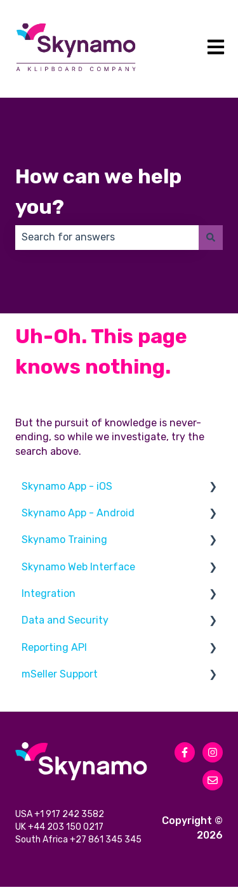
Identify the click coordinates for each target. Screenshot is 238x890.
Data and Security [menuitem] (65, 620)
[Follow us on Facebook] (185, 752)
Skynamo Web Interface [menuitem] (78, 567)
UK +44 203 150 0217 (60, 829)
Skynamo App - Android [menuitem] (78, 513)
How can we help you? (98, 191)
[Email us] (212, 780)
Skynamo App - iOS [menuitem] (67, 486)
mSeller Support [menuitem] (60, 674)
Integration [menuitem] (49, 593)
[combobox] (107, 237)
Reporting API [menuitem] (54, 647)
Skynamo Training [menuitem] (64, 539)
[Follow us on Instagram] (212, 752)
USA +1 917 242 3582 (60, 815)
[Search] (211, 237)
